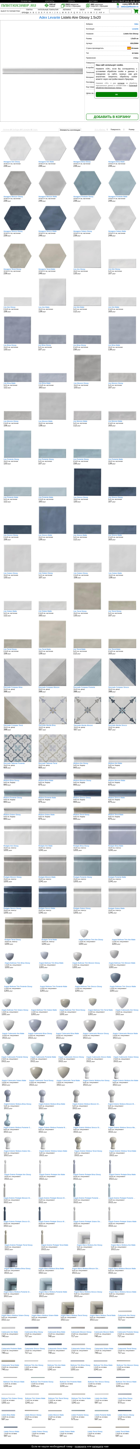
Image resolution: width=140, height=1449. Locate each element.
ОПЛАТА (71, 1)
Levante (135, 29)
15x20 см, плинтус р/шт (18, 848)
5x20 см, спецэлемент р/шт (96, 1083)
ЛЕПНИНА (67, 10)
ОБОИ (82, 10)
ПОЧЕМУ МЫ (26, 1)
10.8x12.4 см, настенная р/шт (18, 164)
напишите (97, 1446)
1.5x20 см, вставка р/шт (105, 1400)
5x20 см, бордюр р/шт (87, 765)
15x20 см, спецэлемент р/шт (17, 1177)
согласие (121, 83)
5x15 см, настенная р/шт (122, 271)
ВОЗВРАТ (115, 1)
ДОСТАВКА (93, 1)
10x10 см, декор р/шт (18, 689)
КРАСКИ (97, 10)
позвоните (80, 1446)
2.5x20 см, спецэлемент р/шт (127, 1012)
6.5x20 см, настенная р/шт (18, 309)
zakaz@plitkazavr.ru (129, 7)
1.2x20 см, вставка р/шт (34, 1367)
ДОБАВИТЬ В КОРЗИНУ (112, 117)
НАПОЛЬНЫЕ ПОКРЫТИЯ (48, 10)
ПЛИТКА (29, 10)
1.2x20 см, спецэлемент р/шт (91, 942)
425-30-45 (130, 4)
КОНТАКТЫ (49, 1)
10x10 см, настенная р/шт (87, 271)
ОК (116, 94)
